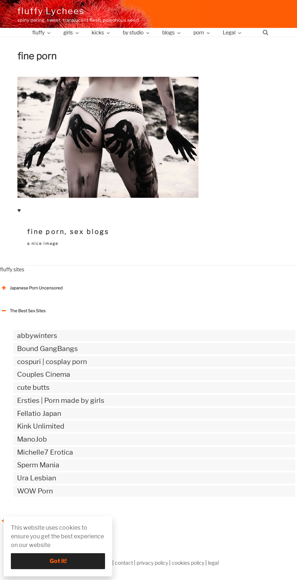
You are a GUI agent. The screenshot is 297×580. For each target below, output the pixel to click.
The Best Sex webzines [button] (27, 521)
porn (202, 32)
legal (213, 563)
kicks (101, 32)
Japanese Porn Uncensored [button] (31, 288)
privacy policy (152, 563)
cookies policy (188, 563)
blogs (171, 32)
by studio (136, 32)
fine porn (45, 231)
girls (71, 32)
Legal (232, 32)
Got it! (58, 561)
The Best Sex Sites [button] (23, 310)
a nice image (42, 243)
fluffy (41, 32)
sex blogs (89, 231)
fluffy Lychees (50, 11)
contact (124, 563)
